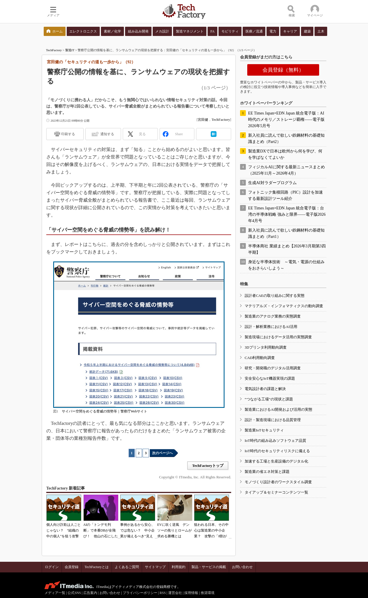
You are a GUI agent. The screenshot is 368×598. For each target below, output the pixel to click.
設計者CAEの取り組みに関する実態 (274, 295)
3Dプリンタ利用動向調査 (266, 347)
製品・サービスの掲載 (208, 567)
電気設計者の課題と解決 (265, 389)
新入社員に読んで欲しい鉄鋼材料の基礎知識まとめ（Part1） (286, 233)
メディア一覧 (55, 593)
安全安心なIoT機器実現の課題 (270, 378)
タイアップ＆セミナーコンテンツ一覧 (276, 492)
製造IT (69, 50)
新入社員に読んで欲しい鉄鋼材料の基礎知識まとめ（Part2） (286, 138)
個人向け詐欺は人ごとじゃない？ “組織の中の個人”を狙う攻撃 (63, 530)
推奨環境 (207, 593)
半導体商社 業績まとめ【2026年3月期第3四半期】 (287, 249)
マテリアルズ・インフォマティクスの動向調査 (284, 306)
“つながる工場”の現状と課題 (269, 399)
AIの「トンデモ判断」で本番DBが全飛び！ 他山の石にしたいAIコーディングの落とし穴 (100, 536)
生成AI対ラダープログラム (272, 183)
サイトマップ (155, 567)
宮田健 (203, 120)
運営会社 (175, 593)
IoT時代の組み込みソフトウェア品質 (275, 440)
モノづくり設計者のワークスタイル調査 (278, 482)
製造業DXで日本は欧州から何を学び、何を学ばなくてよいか (285, 154)
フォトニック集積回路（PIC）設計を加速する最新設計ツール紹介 (285, 195)
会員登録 (71, 567)
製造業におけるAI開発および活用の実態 (278, 409)
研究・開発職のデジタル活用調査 (273, 368)
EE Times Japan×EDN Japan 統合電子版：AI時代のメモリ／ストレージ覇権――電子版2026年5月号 (286, 119)
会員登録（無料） (283, 70)
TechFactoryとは (97, 567)
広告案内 (90, 593)
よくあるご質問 (127, 567)
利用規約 (178, 567)
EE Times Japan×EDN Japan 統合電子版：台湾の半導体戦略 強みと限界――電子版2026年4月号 (287, 214)
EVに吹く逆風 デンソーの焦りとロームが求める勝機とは (174, 530)
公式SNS (74, 593)
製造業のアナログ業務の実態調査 (273, 316)
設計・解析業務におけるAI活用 (271, 326)
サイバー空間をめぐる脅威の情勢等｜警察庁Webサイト (104, 411)
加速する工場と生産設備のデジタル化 (276, 461)
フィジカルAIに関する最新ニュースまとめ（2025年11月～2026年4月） (286, 170)
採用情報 (191, 593)
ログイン (52, 567)
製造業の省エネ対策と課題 (267, 471)
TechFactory (54, 50)
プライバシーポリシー (140, 593)
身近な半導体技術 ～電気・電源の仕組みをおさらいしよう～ (286, 265)
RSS (163, 593)
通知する (107, 134)
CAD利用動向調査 (260, 358)
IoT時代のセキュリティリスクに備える (277, 451)
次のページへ (162, 453)
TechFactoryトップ (207, 465)
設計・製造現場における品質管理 (273, 420)
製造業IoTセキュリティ (264, 430)
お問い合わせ (242, 567)
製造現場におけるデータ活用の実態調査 (278, 337)
